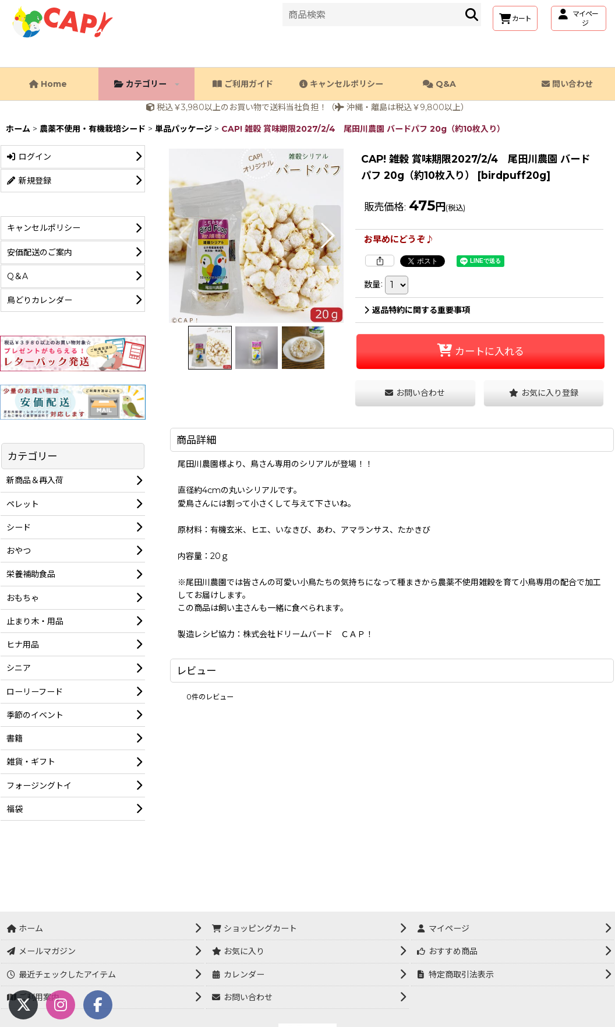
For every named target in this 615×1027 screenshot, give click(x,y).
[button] (185, 235)
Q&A (439, 84)
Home (48, 84)
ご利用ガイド (243, 84)
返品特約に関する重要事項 (417, 310)
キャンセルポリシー (341, 84)
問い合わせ (567, 84)
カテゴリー (146, 84)
